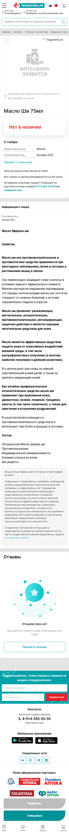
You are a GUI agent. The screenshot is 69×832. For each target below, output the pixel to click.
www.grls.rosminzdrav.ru (17, 538)
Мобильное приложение (34, 733)
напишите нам (13, 190)
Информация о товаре (15, 207)
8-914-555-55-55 (45, 186)
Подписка (34, 803)
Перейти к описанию (18, 162)
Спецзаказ (34, 815)
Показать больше (34, 647)
